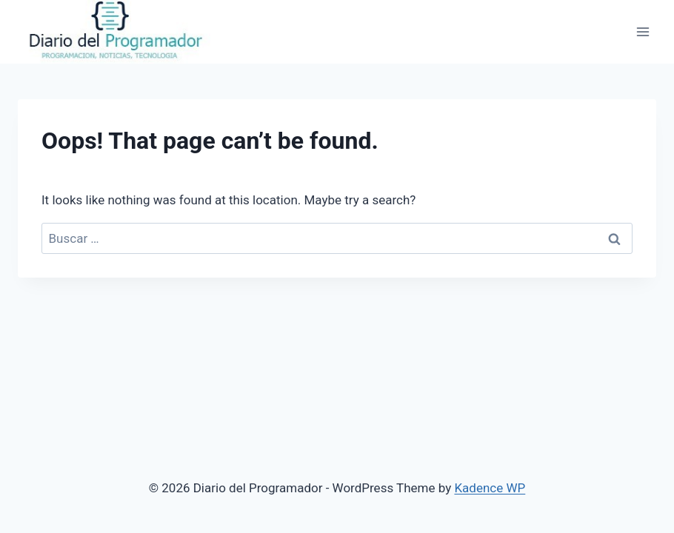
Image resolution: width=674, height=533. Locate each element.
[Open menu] (642, 31)
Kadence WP (489, 487)
